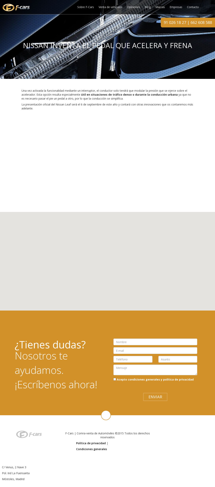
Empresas (176, 7)
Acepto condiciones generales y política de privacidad (155, 379)
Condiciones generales (91, 449)
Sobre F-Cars (85, 7)
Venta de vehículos (110, 7)
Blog (148, 7)
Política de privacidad (91, 443)
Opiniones (133, 7)
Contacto (193, 7)
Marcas (160, 7)
